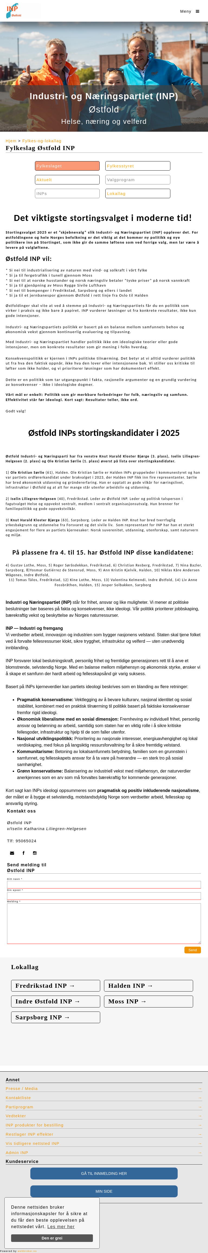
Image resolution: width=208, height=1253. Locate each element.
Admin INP (17, 1153)
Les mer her (61, 1226)
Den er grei (52, 1238)
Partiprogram (20, 1107)
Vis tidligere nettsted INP (33, 1143)
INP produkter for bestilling (35, 1125)
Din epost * (15, 890)
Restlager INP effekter (29, 1134)
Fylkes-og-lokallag (41, 141)
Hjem (11, 141)
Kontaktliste (18, 1098)
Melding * (14, 901)
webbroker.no (27, 1251)
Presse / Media (22, 1088)
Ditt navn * (14, 879)
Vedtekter (16, 1116)
